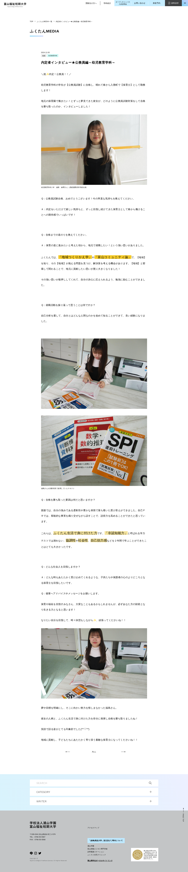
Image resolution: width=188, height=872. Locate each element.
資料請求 (173, 3)
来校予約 (156, 3)
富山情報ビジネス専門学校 (98, 849)
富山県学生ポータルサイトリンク (100, 861)
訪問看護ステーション (96, 852)
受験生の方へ (91, 3)
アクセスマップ (93, 828)
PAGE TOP (183, 818)
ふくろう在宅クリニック (97, 855)
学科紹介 (107, 3)
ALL (94, 752)
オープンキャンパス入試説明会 (123, 3)
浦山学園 (91, 846)
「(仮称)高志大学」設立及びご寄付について (106, 841)
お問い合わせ (139, 3)
